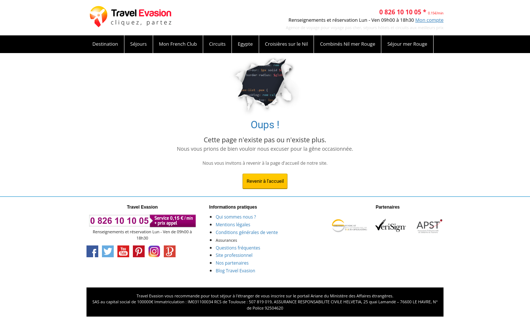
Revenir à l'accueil (265, 181)
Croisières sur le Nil (286, 44)
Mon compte (429, 20)
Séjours (138, 44)
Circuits (217, 44)
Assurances (226, 240)
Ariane (317, 296)
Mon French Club (178, 44)
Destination (105, 44)
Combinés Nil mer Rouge (347, 44)
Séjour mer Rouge (407, 44)
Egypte (245, 44)
